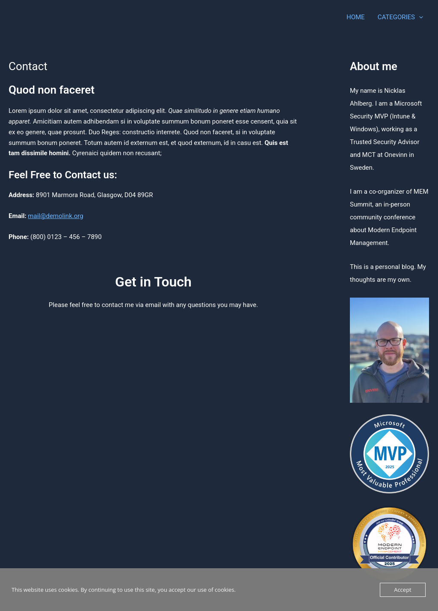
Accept (402, 589)
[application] (419, 17)
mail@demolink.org (55, 216)
